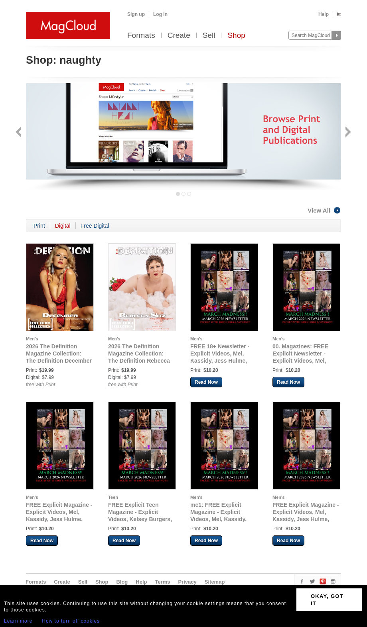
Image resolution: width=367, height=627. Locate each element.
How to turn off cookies (71, 621)
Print (39, 226)
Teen (113, 497)
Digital (63, 226)
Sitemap (215, 582)
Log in (160, 14)
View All (324, 210)
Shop (236, 35)
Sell (209, 35)
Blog (122, 582)
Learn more (18, 621)
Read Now (206, 382)
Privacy (187, 582)
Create (179, 35)
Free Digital (95, 226)
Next (347, 133)
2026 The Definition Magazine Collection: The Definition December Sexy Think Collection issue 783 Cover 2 (59, 360)
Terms (162, 582)
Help (323, 14)
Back (19, 133)
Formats (141, 35)
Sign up (136, 14)
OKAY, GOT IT (327, 599)
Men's (32, 338)
